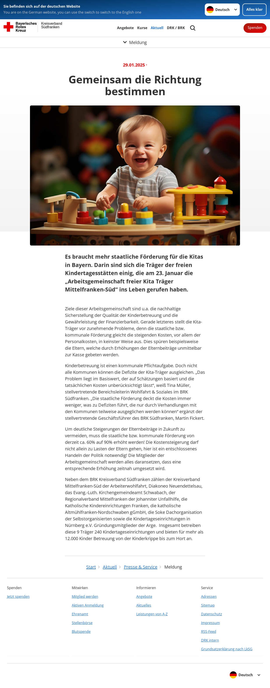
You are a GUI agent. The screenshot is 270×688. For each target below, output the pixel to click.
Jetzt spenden (18, 596)
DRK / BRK (176, 27)
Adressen (209, 596)
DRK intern (210, 640)
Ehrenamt (80, 614)
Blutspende (81, 631)
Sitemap (208, 605)
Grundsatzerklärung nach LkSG (226, 649)
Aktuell (157, 27)
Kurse (142, 27)
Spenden (255, 27)
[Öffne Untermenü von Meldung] (135, 42)
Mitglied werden (85, 596)
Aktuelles (143, 605)
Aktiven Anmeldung (88, 605)
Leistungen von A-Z (152, 614)
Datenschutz (211, 614)
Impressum (210, 622)
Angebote (125, 27)
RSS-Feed (208, 631)
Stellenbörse (82, 622)
